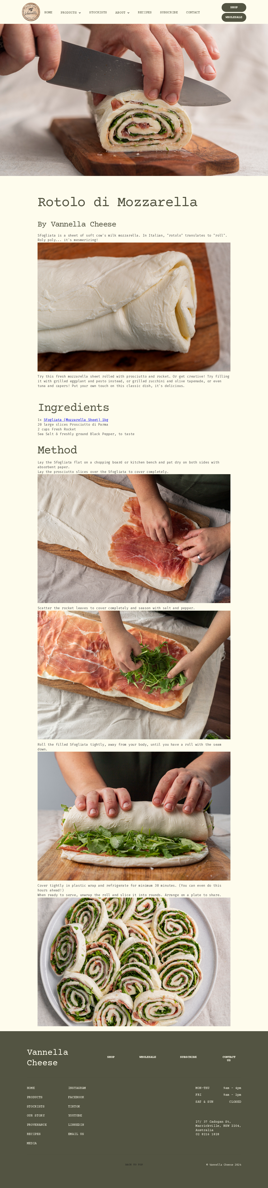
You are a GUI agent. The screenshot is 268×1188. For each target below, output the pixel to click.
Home (48, 13)
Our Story (36, 1116)
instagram (77, 1088)
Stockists (98, 13)
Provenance (37, 1125)
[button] (70, 13)
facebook (76, 1097)
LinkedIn (76, 1125)
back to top (134, 1164)
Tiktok (74, 1107)
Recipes (145, 13)
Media (32, 1143)
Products (35, 1097)
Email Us (76, 1134)
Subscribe (169, 13)
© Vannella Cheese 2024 (223, 1164)
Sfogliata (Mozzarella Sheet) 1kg (76, 420)
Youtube (75, 1116)
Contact (193, 13)
